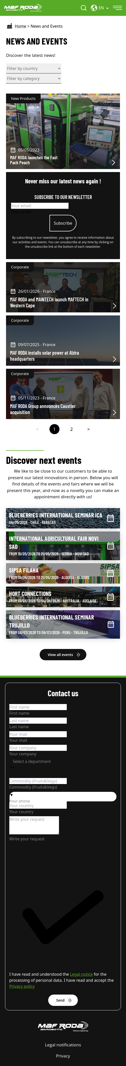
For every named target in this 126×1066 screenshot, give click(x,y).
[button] (63, 795)
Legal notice (81, 974)
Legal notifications (63, 1045)
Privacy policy (22, 986)
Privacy (63, 1056)
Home (20, 26)
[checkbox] (63, 923)
